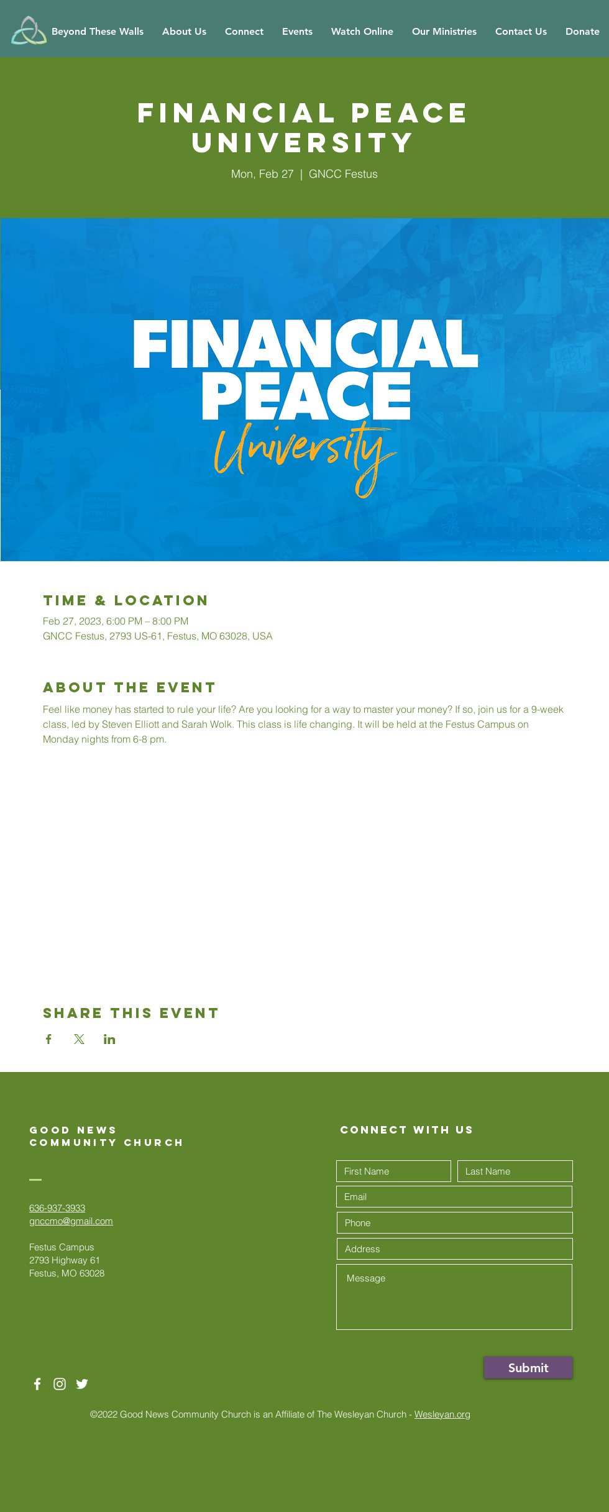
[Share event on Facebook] (49, 1039)
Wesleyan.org (442, 1414)
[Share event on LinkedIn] (110, 1039)
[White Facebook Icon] (37, 1384)
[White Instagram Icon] (60, 1384)
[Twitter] (82, 1384)
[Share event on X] (79, 1039)
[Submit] (528, 1367)
